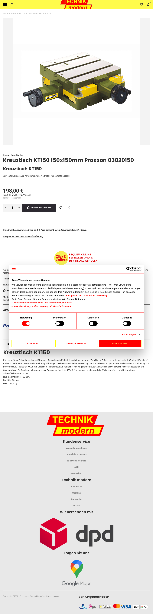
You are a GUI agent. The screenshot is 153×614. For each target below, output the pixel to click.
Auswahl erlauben (76, 343)
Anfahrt (76, 505)
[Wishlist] (141, 4)
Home (5, 13)
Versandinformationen (76, 448)
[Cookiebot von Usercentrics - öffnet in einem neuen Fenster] (128, 269)
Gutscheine (76, 499)
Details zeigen (128, 334)
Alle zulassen (120, 343)
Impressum (76, 486)
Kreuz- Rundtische (13, 155)
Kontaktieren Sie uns (77, 454)
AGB (76, 467)
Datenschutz (76, 473)
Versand (27, 195)
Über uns (76, 493)
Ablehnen (32, 343)
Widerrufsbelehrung (76, 461)
